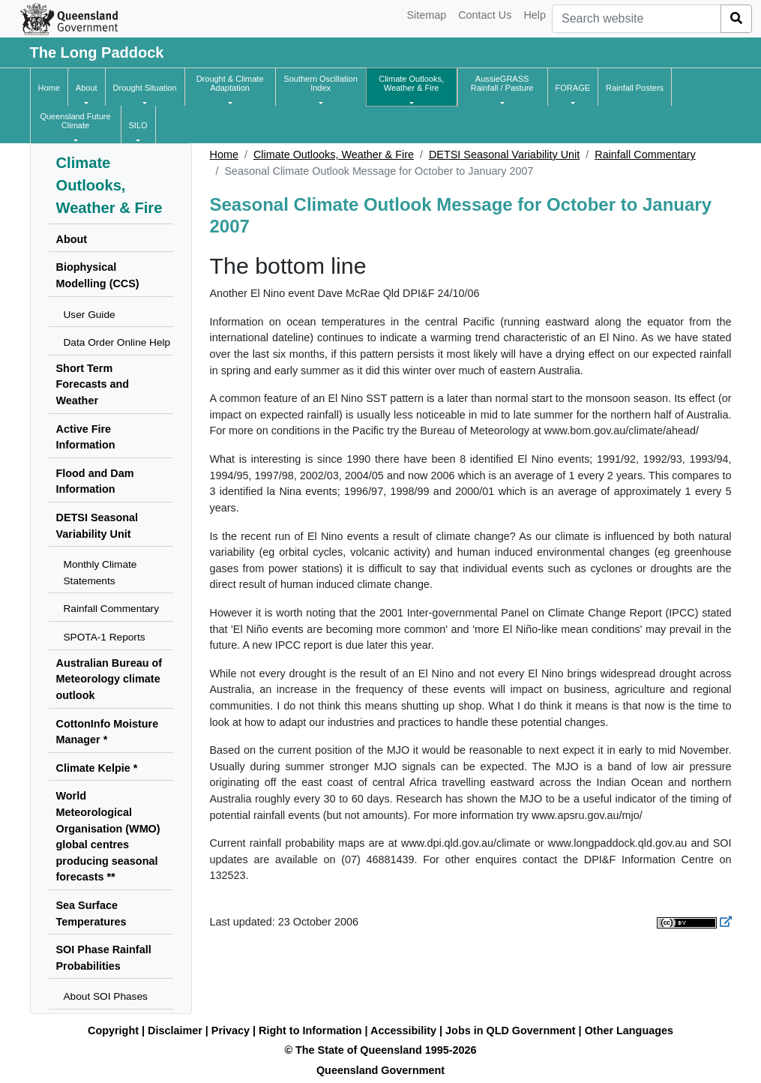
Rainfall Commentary (645, 154)
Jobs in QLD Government (512, 1030)
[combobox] (636, 18)
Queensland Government (380, 1070)
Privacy (230, 1030)
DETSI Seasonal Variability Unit (504, 154)
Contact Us (484, 15)
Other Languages (629, 1030)
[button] (86, 87)
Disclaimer (175, 1030)
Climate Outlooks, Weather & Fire (333, 154)
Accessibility (403, 1030)
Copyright (113, 1030)
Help (534, 15)
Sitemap (426, 15)
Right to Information (310, 1030)
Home (224, 154)
